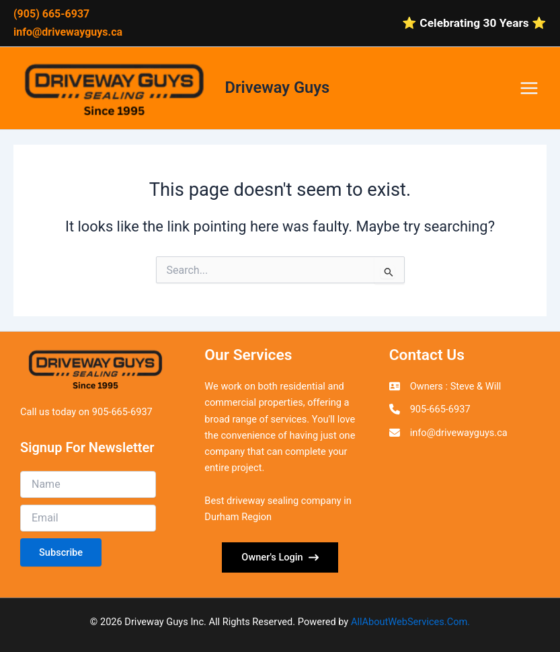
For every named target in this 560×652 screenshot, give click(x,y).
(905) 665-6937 (51, 13)
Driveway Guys (277, 87)
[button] (279, 557)
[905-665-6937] (430, 409)
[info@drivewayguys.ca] (448, 433)
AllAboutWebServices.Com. (410, 622)
